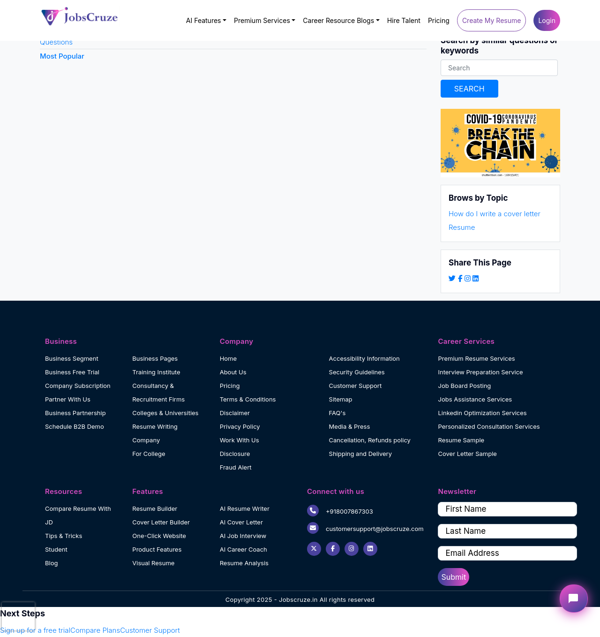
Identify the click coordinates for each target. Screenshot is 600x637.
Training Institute (156, 372)
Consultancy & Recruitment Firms (158, 392)
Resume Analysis (244, 563)
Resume (462, 227)
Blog (51, 563)
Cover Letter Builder (161, 522)
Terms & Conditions (248, 399)
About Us (233, 372)
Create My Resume (491, 20)
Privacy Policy (240, 426)
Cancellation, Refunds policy (370, 440)
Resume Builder (154, 508)
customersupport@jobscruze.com (365, 528)
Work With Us (239, 440)
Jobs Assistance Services (475, 399)
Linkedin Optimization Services (482, 413)
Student (56, 549)
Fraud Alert (236, 467)
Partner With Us (67, 399)
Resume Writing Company (155, 433)
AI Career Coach (243, 549)
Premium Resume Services (476, 358)
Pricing (439, 20)
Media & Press (349, 426)
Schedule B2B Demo (74, 426)
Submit (453, 577)
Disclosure (235, 453)
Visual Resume (153, 563)
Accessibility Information (364, 358)
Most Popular (62, 56)
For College (148, 453)
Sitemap (340, 399)
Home (228, 358)
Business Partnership (75, 413)
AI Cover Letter (241, 522)
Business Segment (71, 358)
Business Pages (155, 358)
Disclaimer (235, 413)
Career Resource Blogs (338, 20)
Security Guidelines (357, 372)
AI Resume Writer (245, 508)
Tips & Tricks (63, 535)
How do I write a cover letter (494, 213)
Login (546, 20)
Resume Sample (461, 440)
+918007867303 (340, 510)
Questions (56, 42)
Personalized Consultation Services (489, 426)
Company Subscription (78, 385)
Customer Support (355, 385)
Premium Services (262, 20)
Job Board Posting (464, 385)
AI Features (203, 20)
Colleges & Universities (165, 413)
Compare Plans (95, 630)
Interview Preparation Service (480, 372)
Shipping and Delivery (360, 453)
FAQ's (337, 413)
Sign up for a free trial (35, 630)
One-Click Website (159, 535)
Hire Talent (403, 20)
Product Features (156, 549)
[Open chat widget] (574, 598)
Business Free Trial (72, 372)
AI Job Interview (243, 535)
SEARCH (469, 88)
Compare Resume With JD (78, 515)
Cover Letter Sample (467, 453)
